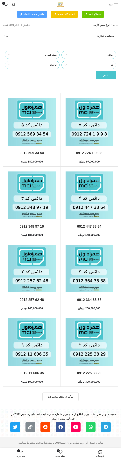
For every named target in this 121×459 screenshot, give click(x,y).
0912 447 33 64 (89, 226)
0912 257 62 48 (32, 300)
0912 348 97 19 (32, 226)
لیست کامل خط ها (64, 14)
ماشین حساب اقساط (32, 14)
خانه (115, 24)
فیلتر (105, 75)
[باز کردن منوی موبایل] (113, 5)
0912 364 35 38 (89, 300)
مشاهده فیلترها (105, 36)
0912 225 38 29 (89, 373)
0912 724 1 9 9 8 (89, 153)
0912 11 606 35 (32, 373)
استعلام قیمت (92, 14)
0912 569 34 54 (32, 153)
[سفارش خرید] (6, 36)
